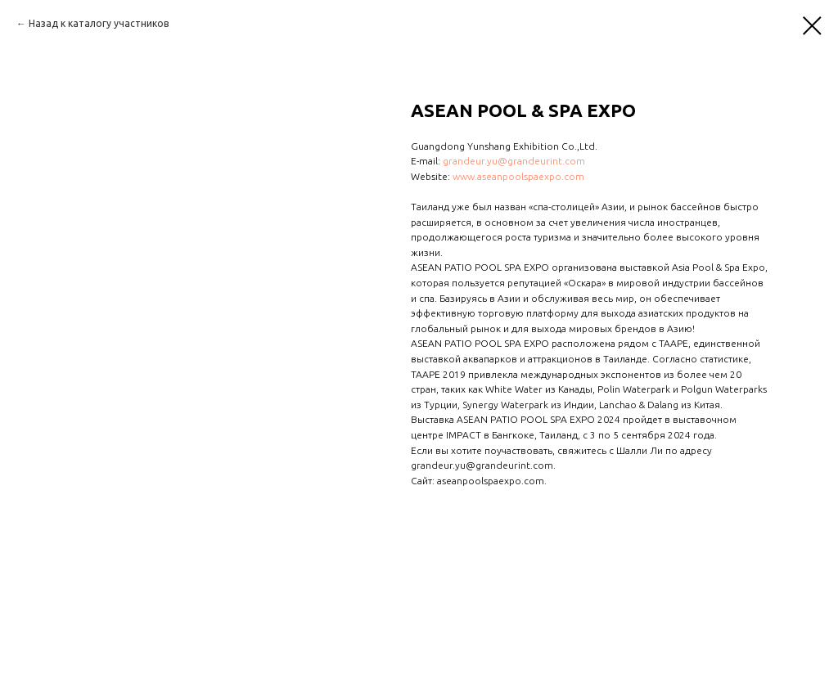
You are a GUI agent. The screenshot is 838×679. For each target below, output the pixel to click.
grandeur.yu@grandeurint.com (514, 160)
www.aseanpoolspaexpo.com (518, 176)
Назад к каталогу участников (99, 23)
